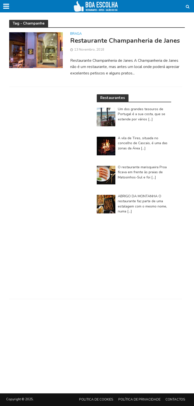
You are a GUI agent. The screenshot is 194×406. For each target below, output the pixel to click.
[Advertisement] (134, 259)
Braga (76, 34)
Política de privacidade (139, 399)
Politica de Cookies (96, 399)
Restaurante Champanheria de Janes (125, 40)
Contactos (175, 399)
